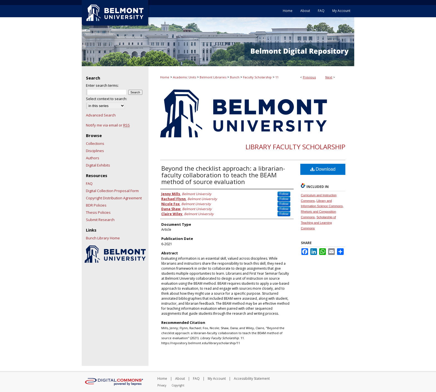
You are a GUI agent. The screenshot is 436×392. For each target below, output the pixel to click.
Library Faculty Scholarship (295, 146)
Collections (95, 143)
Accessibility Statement (252, 378)
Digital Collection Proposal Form (112, 190)
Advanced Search (101, 115)
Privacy (161, 385)
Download (323, 169)
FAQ (89, 183)
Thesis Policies (98, 212)
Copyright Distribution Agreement (114, 197)
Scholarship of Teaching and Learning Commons (318, 222)
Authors (92, 157)
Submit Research (100, 219)
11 (277, 77)
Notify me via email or (108, 125)
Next (328, 77)
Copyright (178, 385)
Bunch (234, 77)
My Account (217, 378)
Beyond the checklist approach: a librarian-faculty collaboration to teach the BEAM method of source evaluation (223, 175)
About (180, 378)
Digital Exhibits (98, 165)
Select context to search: (106, 98)
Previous (309, 77)
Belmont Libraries (213, 77)
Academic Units (184, 77)
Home (164, 77)
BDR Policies (96, 205)
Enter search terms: (102, 85)
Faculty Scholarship (257, 77)
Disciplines (95, 150)
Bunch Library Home (103, 237)
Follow (283, 193)
